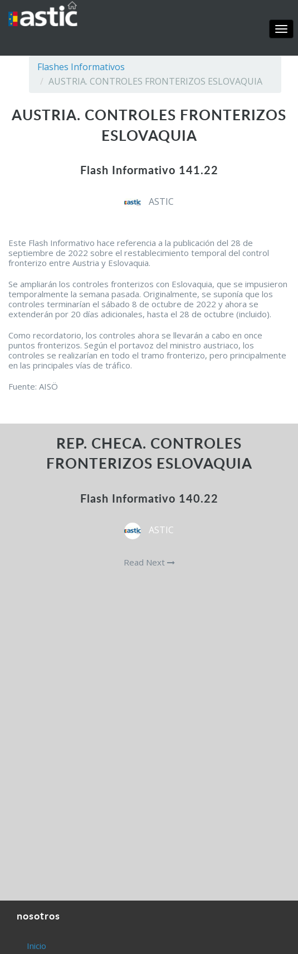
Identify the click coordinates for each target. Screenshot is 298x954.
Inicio (36, 945)
